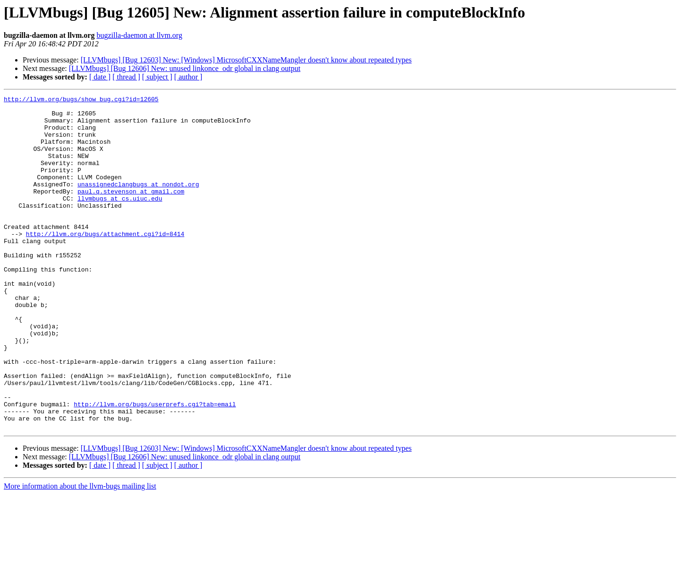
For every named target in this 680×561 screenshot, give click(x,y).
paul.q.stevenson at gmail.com (130, 211)
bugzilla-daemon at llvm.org (139, 35)
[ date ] (99, 77)
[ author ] (188, 77)
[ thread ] (126, 77)
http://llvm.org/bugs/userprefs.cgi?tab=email (155, 466)
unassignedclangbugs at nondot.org (138, 202)
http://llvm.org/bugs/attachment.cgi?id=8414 (105, 262)
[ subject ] (157, 77)
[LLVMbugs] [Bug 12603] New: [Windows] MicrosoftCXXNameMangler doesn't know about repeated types (246, 60)
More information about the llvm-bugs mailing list (80, 553)
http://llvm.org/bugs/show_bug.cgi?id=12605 (81, 100)
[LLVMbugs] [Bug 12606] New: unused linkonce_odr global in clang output (184, 68)
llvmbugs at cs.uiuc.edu (119, 219)
